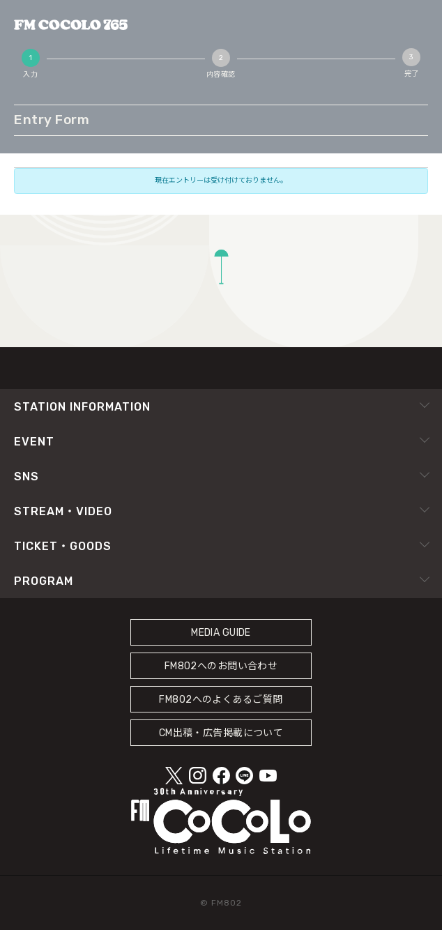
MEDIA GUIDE (221, 633)
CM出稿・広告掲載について (221, 733)
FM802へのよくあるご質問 (220, 700)
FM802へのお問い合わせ (221, 666)
